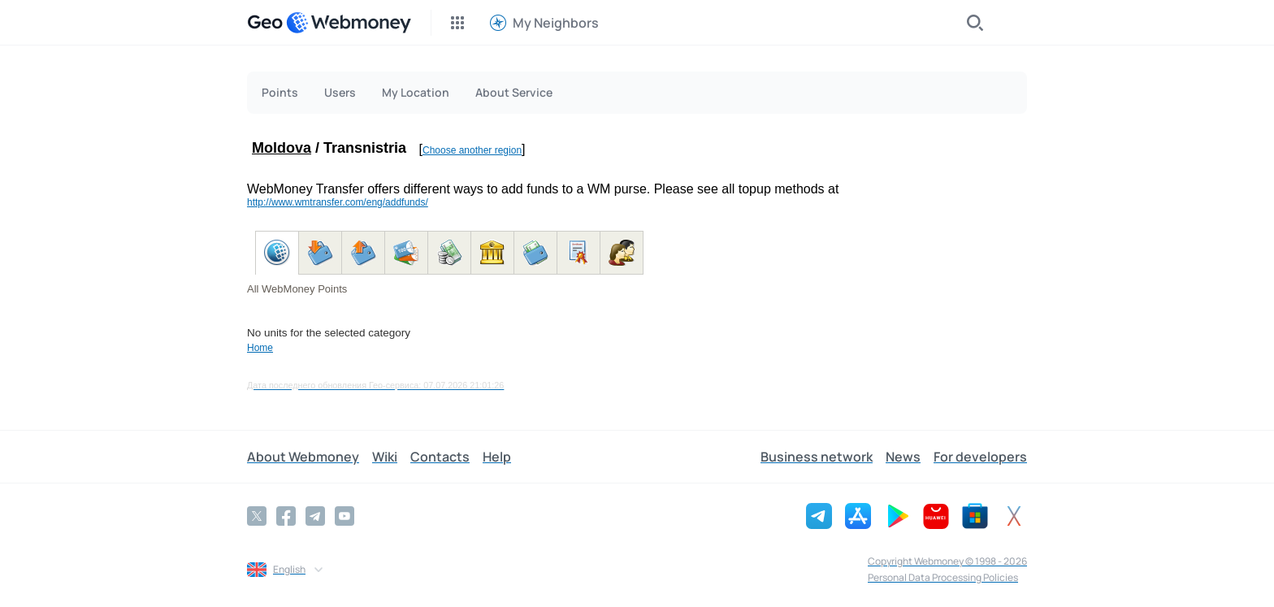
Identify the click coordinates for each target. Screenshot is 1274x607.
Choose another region (472, 150)
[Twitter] (256, 516)
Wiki (384, 457)
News (903, 457)
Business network (816, 457)
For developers (980, 457)
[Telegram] (315, 516)
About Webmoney (303, 457)
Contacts (440, 457)
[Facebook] (286, 516)
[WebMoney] (348, 23)
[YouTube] (344, 516)
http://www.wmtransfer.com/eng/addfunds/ (337, 202)
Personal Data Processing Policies (943, 577)
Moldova (281, 148)
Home (260, 347)
